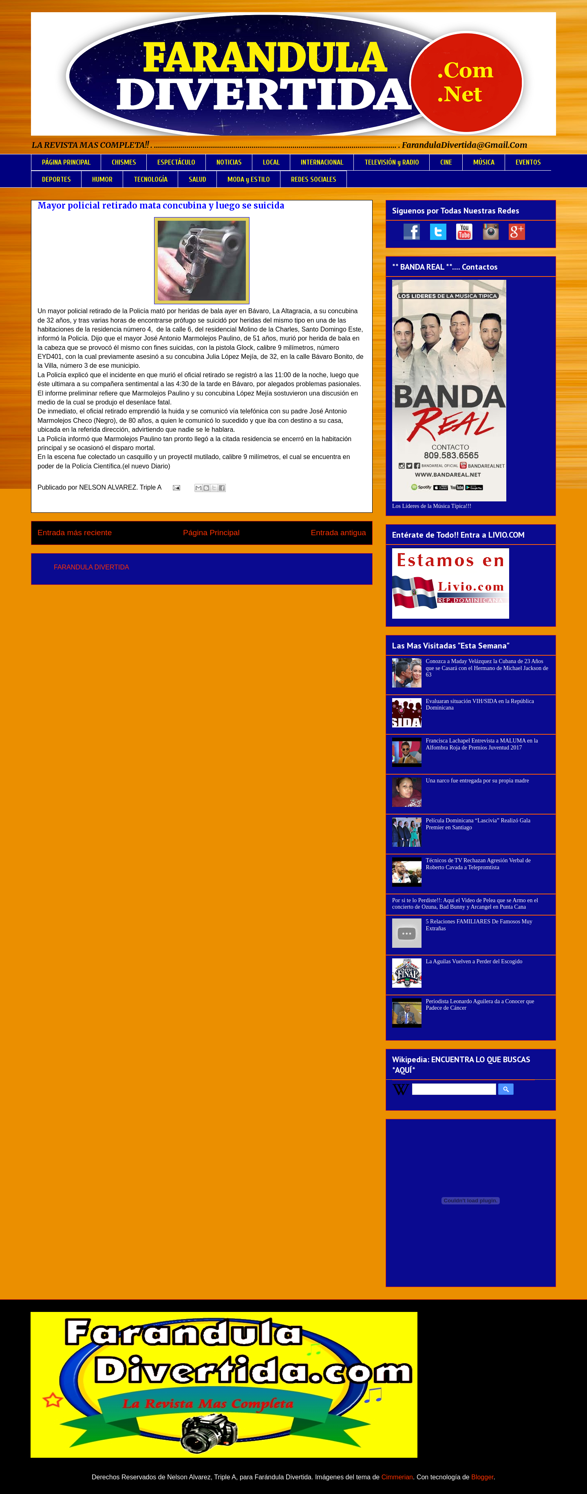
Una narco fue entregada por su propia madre (477, 781)
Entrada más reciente (75, 532)
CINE (446, 162)
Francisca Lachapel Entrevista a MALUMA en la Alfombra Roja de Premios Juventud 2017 (482, 744)
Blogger (482, 1477)
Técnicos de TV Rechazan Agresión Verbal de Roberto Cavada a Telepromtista (478, 863)
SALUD (197, 179)
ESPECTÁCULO (176, 162)
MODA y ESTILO (248, 179)
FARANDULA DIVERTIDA (91, 567)
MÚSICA (483, 162)
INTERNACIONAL (322, 162)
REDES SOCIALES (313, 179)
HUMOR (102, 179)
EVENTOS (528, 162)
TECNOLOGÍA (151, 179)
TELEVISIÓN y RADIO (391, 162)
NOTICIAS (229, 162)
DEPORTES (56, 179)
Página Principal (211, 532)
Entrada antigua (338, 532)
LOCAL (271, 162)
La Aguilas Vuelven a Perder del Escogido (474, 961)
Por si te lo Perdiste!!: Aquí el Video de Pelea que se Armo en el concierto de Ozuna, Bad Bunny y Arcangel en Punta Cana (465, 903)
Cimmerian (397, 1477)
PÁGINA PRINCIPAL (66, 162)
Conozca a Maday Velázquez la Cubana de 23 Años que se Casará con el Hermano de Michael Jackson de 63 (487, 668)
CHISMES (124, 162)
